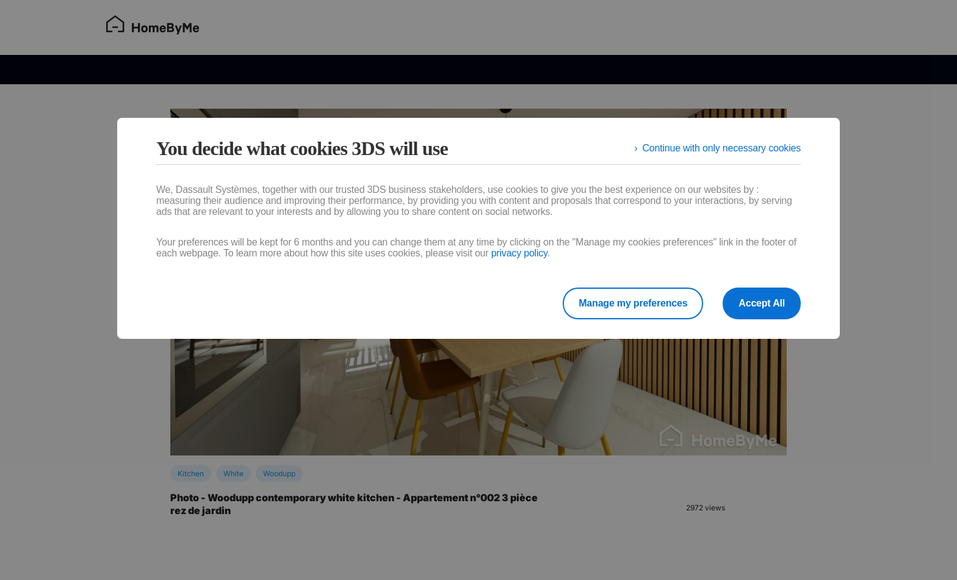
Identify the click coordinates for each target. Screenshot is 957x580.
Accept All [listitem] (762, 303)
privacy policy (519, 253)
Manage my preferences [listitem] (633, 303)
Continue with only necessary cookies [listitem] (721, 148)
